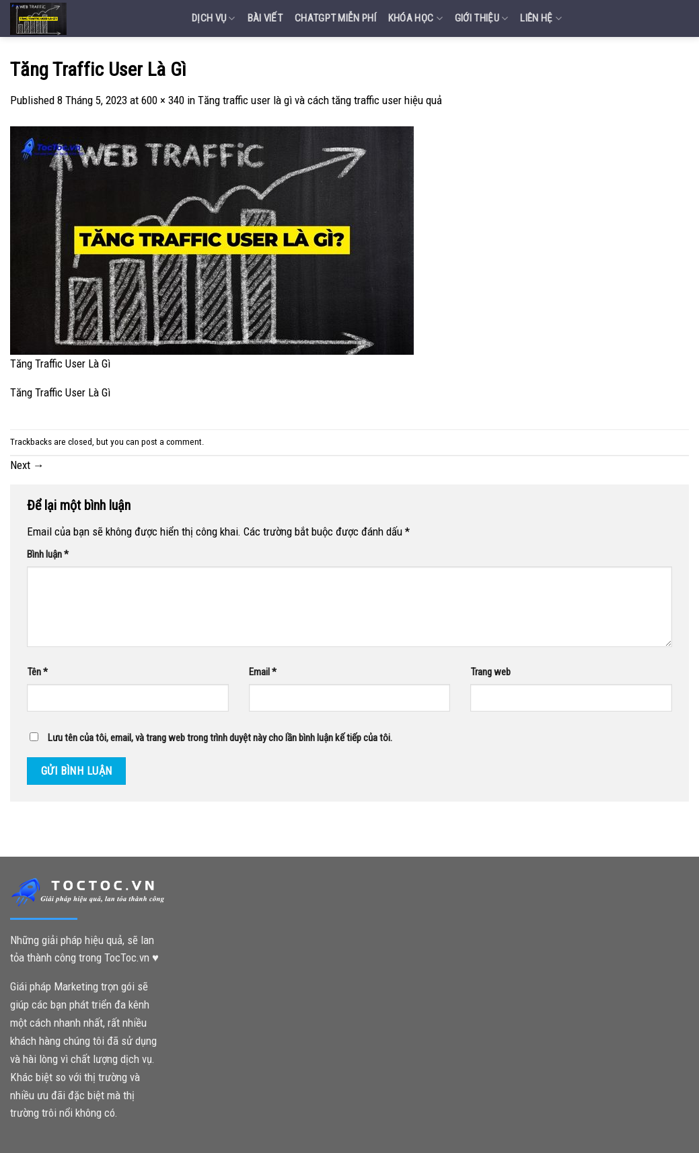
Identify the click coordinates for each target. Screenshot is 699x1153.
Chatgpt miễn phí (335, 18)
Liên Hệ (541, 18)
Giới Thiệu (482, 18)
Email (263, 672)
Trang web (490, 672)
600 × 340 (162, 100)
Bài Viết (265, 18)
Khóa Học (415, 18)
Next (27, 465)
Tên (37, 672)
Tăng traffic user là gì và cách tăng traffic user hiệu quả (320, 100)
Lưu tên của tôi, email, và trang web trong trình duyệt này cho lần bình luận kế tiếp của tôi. (220, 738)
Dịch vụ (213, 18)
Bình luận (48, 554)
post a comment (171, 442)
